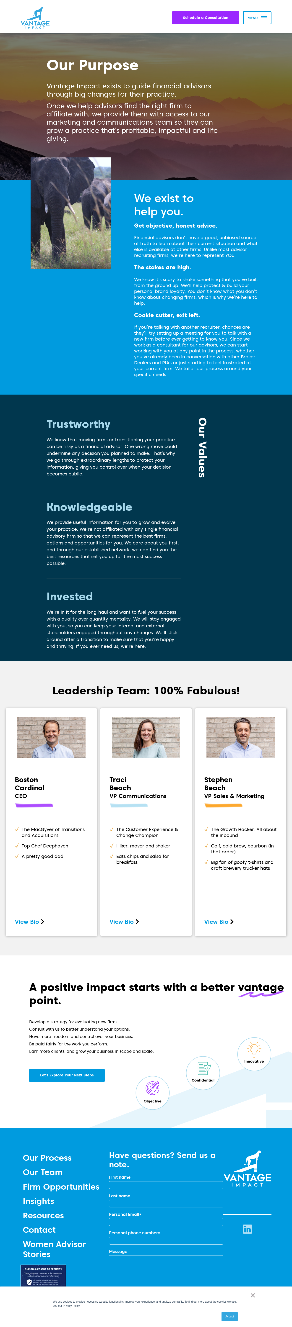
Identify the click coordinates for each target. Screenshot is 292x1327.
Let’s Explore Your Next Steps (67, 1075)
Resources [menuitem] (43, 1215)
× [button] (252, 1295)
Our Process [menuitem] (47, 1157)
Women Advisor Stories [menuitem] (54, 1249)
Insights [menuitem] (38, 1201)
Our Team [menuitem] (43, 1172)
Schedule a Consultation (205, 17)
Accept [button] (229, 1316)
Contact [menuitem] (39, 1229)
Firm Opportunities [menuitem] (61, 1186)
